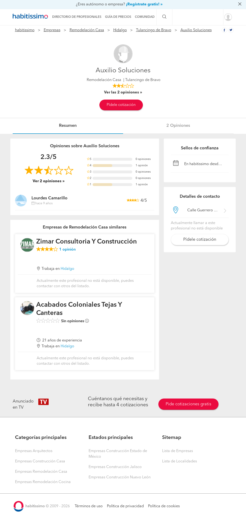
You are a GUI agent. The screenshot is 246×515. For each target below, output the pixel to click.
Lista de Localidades (179, 461)
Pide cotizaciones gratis (188, 404)
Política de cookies (164, 506)
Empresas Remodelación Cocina (43, 482)
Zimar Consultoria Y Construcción (86, 242)
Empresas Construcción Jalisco (115, 467)
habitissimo (25, 30)
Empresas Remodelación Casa (41, 472)
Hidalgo (120, 30)
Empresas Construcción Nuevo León (120, 477)
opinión (67, 250)
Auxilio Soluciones (196, 30)
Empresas (52, 30)
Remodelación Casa (87, 30)
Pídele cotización (121, 105)
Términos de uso (89, 506)
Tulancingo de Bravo (153, 30)
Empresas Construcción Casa (40, 461)
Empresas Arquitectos (33, 451)
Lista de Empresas (177, 451)
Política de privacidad (125, 506)
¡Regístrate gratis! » (144, 4)
